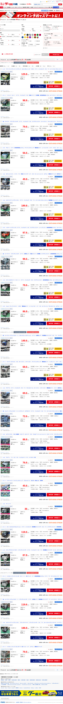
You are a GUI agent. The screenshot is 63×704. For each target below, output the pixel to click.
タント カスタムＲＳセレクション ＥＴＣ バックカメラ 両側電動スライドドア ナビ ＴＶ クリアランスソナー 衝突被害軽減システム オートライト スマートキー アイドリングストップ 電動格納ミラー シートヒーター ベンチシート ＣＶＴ (34, 526)
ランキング (36, 7)
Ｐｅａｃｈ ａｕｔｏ (5, 90)
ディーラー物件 (46, 29)
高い (20, 66)
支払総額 (2, 36)
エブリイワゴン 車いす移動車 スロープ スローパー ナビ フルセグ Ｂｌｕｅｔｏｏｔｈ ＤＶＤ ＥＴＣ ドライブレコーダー (34, 434)
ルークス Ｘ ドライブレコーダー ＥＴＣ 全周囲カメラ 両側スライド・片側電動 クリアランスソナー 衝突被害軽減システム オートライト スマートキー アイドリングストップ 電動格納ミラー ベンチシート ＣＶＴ (33, 253)
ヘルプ (55, 1)
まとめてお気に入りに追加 (20, 62)
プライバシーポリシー (27, 702)
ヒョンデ (13, 687)
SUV (16, 7)
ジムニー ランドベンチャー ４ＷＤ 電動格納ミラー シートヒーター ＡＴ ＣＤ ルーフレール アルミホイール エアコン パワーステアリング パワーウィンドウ (34, 306)
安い (16, 66)
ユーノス (2, 687)
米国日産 (17, 687)
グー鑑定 (31, 7)
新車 (23, 44)
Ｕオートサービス (30, 683)
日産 (40, 687)
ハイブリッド (19, 7)
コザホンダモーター (55, 683)
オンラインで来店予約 (38, 86)
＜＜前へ (57, 59)
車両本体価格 (8, 36)
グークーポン (55, 29)
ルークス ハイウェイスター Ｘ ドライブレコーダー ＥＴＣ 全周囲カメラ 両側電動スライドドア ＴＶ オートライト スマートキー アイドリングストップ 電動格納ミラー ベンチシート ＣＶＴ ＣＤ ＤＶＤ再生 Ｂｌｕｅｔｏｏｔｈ (33, 599)
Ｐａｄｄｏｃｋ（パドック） (26, 684)
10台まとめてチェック (5, 62)
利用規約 (21, 702)
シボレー (36, 687)
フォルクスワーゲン (27, 687)
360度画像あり (46, 30)
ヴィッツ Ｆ (8, 503)
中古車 (1, 7)
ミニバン (12, 7)
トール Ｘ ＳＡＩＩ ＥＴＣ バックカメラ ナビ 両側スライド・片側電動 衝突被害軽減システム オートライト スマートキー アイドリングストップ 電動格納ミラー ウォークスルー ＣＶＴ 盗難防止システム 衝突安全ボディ (34, 95)
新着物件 (30, 44)
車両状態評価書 (58, 82)
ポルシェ (32, 687)
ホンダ (9, 687)
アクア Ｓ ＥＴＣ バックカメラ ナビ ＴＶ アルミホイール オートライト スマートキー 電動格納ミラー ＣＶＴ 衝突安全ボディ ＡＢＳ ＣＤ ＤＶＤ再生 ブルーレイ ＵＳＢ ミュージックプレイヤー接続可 (34, 387)
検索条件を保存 (37, 54)
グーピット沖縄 (47, 7)
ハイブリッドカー (32, 45)
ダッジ (6, 687)
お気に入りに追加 (60, 1)
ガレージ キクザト (23, 683)
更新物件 (37, 44)
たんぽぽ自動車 (3, 684)
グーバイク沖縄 (56, 7)
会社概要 (17, 702)
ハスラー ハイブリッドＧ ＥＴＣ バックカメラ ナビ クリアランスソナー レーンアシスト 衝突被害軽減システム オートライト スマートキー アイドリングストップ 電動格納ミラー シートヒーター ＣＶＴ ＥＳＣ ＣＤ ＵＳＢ (34, 227)
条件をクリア (45, 54)
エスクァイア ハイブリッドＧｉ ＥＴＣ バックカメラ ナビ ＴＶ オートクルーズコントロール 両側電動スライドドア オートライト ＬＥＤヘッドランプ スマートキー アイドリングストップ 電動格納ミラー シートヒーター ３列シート (34, 200)
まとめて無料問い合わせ (33, 62)
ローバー (21, 687)
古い (8, 66)
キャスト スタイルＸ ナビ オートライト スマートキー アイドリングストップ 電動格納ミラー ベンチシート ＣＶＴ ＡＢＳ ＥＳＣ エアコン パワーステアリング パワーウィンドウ (34, 361)
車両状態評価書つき (56, 26)
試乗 (29, 41)
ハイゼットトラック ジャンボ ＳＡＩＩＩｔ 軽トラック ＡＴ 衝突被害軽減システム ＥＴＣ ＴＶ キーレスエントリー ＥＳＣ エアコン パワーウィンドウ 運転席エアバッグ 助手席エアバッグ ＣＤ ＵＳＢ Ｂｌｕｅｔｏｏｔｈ (34, 576)
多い (41, 66)
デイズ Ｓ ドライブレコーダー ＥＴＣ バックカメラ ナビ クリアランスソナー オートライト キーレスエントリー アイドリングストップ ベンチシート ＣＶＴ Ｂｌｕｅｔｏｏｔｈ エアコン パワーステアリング (33, 121)
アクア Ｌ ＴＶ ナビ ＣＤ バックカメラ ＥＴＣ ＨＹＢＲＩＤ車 (21, 457)
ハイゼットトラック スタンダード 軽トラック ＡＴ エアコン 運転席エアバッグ (24, 646)
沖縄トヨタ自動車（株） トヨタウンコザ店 (40, 684)
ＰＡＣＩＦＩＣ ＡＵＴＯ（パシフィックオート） (42, 683)
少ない (44, 66)
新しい (5, 66)
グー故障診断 (46, 27)
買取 (51, 7)
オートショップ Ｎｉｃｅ (14, 683)
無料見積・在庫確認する (54, 86)
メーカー (5, 7)
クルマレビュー (41, 7)
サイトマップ (43, 1)
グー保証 (54, 27)
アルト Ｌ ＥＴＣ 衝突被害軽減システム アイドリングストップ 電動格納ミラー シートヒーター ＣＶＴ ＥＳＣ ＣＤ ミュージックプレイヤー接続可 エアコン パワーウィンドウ (34, 147)
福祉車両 (24, 7)
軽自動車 (8, 7)
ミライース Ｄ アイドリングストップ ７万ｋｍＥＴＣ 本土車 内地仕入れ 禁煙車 (25, 480)
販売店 (39, 4)
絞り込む (56, 54)
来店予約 (24, 41)
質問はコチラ (49, 1)
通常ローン (47, 43)
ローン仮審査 (56, 43)
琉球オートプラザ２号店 (5, 683)
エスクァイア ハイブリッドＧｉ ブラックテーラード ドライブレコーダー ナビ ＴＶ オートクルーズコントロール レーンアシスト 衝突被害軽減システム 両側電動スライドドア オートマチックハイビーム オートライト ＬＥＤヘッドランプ (34, 622)
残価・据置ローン (48, 44)
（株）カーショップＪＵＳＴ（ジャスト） (14, 684)
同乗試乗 (37, 41)
